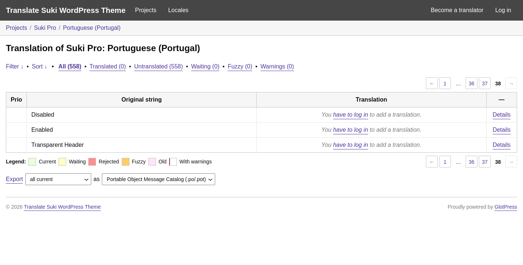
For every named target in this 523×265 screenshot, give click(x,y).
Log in (503, 10)
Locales (178, 10)
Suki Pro (45, 28)
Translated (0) (107, 66)
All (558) (69, 66)
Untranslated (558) (158, 66)
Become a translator (457, 10)
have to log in (350, 115)
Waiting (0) (205, 66)
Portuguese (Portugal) (92, 28)
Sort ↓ (39, 66)
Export (14, 179)
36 (471, 83)
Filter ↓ (15, 66)
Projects (145, 10)
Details (501, 115)
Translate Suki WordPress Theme (65, 10)
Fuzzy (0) (240, 66)
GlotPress (506, 207)
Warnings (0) (277, 66)
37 (485, 83)
